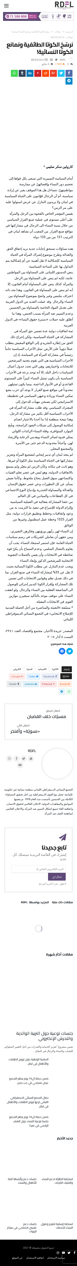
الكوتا (54, 669)
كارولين (16, 669)
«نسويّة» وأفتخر (25, 729)
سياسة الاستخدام (56, 1257)
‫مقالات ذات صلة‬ (62, 903)
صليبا (28, 669)
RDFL (63, 59)
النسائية (41, 669)
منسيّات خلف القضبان (46, 714)
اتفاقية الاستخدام (35, 1257)
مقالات (57, 31)
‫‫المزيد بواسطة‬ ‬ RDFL (35, 903)
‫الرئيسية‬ (69, 31)
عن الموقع (17, 1257)
